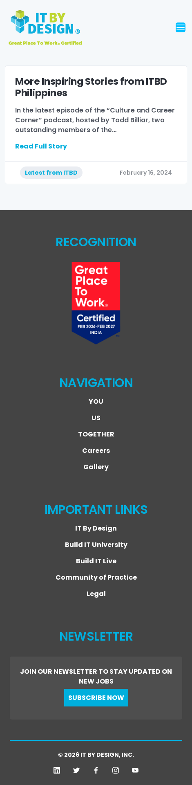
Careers (96, 450)
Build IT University (96, 544)
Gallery (96, 467)
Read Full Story (41, 146)
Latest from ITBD (51, 173)
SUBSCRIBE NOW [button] (96, 697)
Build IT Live (96, 561)
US (96, 418)
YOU (96, 401)
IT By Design (96, 528)
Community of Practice (96, 577)
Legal (96, 593)
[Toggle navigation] (180, 27)
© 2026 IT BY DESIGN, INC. (96, 755)
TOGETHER (96, 434)
